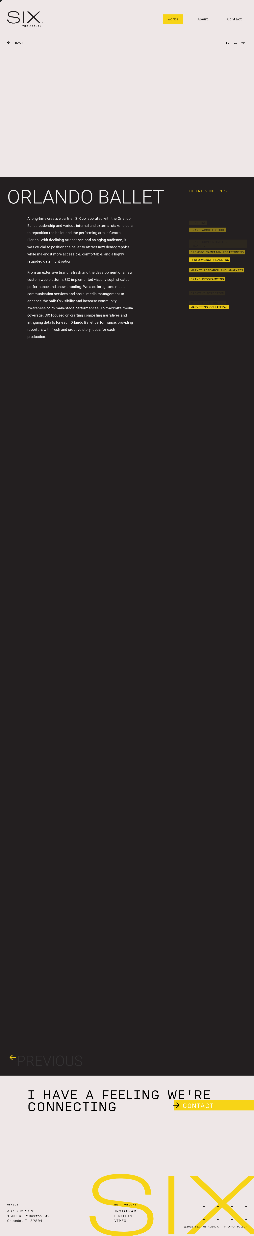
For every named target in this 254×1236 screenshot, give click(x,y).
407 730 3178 (21, 1211)
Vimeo (120, 1220)
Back (15, 42)
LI (235, 42)
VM (243, 42)
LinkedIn (123, 1216)
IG (227, 42)
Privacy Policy (235, 1226)
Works (173, 19)
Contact (234, 19)
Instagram (125, 1211)
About (202, 19)
